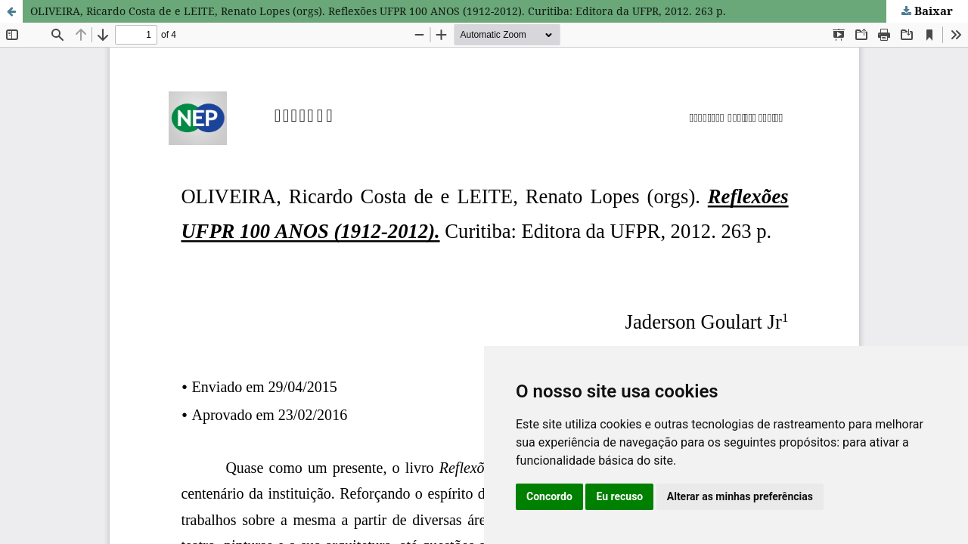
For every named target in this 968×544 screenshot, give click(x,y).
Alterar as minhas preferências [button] (740, 496)
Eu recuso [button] (619, 496)
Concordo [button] (549, 496)
